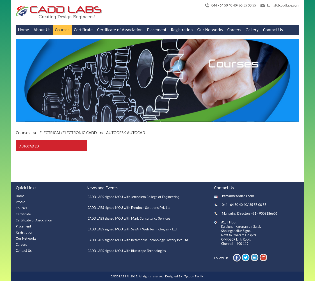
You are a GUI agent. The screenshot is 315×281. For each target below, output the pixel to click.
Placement (157, 29)
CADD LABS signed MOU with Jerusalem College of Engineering (133, 197)
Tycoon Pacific (193, 276)
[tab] (51, 145)
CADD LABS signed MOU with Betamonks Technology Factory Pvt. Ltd (137, 240)
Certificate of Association (120, 29)
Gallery (252, 29)
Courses (62, 29)
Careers (234, 29)
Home (23, 29)
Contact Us (273, 29)
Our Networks (210, 29)
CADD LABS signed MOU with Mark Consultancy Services (128, 218)
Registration (182, 29)
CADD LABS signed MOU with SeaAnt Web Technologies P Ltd (132, 229)
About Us (42, 29)
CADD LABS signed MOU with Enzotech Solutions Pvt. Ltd (128, 207)
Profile (20, 202)
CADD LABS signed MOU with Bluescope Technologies (126, 251)
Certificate (83, 29)
